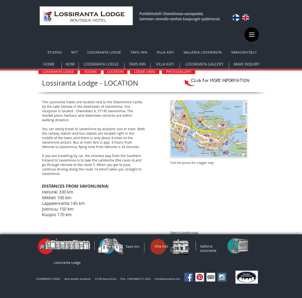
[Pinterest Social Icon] (199, 277)
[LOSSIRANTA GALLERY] (204, 64)
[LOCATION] (115, 71)
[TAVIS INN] (137, 64)
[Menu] (251, 34)
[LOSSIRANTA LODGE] (101, 64)
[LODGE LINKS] (144, 71)
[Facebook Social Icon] (188, 277)
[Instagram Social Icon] (222, 277)
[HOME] (48, 64)
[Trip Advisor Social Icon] (210, 277)
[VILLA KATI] (165, 64)
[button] (104, 52)
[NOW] (70, 64)
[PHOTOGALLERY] (178, 71)
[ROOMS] (90, 71)
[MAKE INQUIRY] (246, 64)
